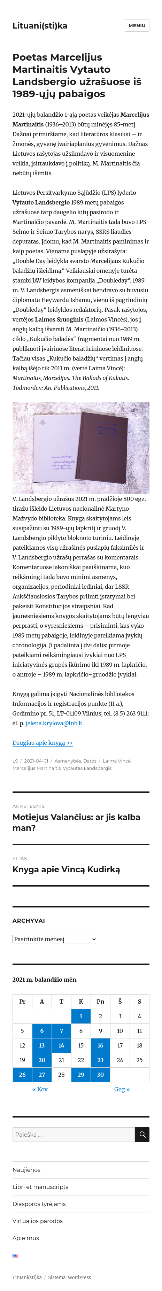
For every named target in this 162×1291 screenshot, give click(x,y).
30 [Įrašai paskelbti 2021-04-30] (100, 1074)
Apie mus (26, 1238)
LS (15, 761)
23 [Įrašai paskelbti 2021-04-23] (100, 1060)
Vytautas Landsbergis (87, 768)
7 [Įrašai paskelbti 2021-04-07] (61, 1030)
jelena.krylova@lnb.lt (54, 723)
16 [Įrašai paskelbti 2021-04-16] (100, 1045)
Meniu (137, 25)
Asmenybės (68, 761)
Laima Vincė (117, 761)
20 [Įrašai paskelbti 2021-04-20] (41, 1060)
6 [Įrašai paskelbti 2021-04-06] (42, 1030)
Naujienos (26, 1170)
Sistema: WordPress (69, 1278)
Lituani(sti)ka (40, 26)
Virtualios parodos (38, 1221)
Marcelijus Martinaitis (37, 768)
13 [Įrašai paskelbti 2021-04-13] (42, 1045)
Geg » (122, 1089)
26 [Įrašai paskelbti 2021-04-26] (22, 1074)
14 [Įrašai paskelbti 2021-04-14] (61, 1045)
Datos (90, 761)
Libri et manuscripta (41, 1187)
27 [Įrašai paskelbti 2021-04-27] (42, 1074)
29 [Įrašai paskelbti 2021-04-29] (81, 1074)
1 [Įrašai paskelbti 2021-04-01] (81, 1016)
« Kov (39, 1089)
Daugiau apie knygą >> (43, 742)
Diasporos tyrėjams (39, 1204)
